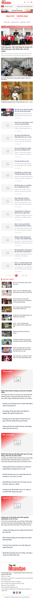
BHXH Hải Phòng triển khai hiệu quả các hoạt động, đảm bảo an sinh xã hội (16, 454)
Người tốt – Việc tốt (25, 22)
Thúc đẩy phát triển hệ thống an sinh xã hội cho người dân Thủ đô (22, 199)
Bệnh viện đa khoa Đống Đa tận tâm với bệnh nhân (16, 391)
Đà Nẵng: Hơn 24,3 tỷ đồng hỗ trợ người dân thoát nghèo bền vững (23, 186)
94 (23, 275)
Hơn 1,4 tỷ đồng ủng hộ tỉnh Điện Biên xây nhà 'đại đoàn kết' (23, 263)
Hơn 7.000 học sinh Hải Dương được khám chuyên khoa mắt (23, 225)
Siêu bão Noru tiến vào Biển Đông (25, 6)
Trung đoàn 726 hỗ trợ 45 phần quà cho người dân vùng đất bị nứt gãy (23, 212)
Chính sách (7, 22)
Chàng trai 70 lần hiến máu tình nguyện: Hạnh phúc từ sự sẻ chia (15, 518)
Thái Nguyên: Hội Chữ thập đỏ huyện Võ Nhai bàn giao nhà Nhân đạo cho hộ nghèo (16, 49)
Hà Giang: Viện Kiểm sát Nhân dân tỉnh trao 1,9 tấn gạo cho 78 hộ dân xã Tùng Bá (23, 136)
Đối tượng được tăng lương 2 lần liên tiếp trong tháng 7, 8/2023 (23, 250)
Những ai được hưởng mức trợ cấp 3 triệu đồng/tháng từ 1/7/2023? (23, 238)
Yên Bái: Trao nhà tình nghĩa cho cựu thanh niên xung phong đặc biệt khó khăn (24, 110)
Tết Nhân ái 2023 (9, 6)
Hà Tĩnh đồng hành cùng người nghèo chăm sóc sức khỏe (16, 78)
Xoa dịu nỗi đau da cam (22, 161)
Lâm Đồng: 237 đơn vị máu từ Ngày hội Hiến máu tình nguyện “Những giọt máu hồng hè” (23, 173)
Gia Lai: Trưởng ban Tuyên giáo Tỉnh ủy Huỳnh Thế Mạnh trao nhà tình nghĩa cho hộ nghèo (23, 149)
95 (26, 275)
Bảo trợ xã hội (15, 22)
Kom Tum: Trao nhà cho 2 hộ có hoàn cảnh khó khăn (24, 123)
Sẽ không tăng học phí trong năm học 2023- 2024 (17, 102)
